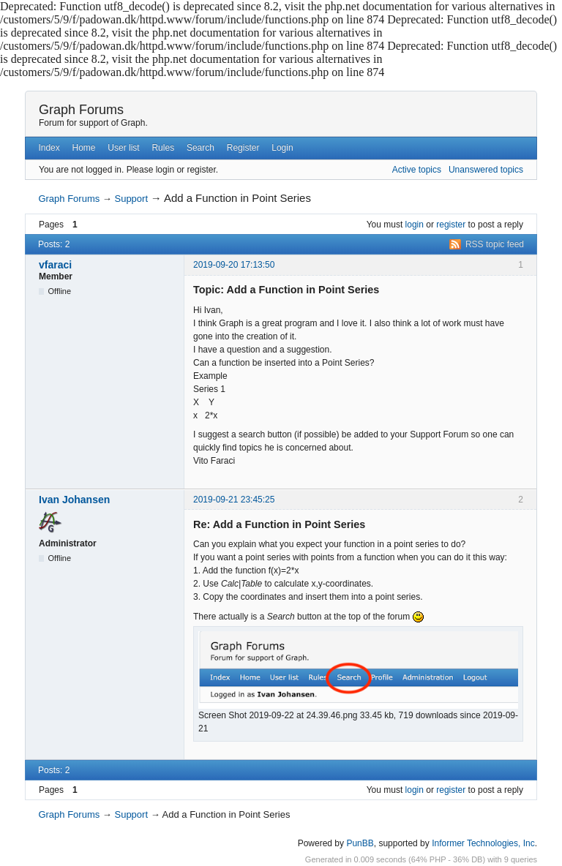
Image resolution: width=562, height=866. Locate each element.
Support (131, 198)
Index (48, 148)
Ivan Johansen (74, 499)
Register (243, 148)
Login (282, 148)
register (450, 224)
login (414, 224)
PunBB (359, 843)
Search (200, 148)
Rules (162, 148)
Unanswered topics (486, 170)
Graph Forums (81, 109)
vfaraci (55, 265)
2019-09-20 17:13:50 (233, 265)
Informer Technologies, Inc (483, 843)
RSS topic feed (494, 244)
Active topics (416, 170)
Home (84, 148)
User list (123, 148)
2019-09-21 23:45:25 (233, 499)
